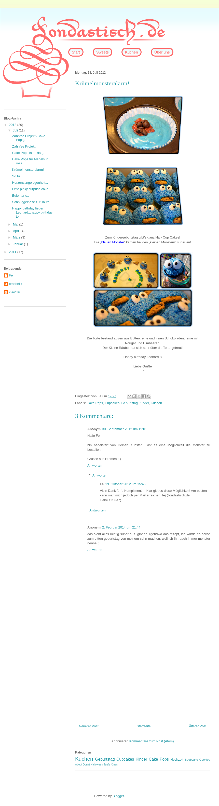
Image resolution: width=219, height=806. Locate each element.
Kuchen (131, 52)
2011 (13, 252)
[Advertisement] (142, 674)
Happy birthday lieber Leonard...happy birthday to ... (32, 212)
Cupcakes (112, 403)
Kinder (144, 403)
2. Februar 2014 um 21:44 (121, 527)
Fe (11, 275)
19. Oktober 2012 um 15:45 (125, 484)
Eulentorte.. (20, 195)
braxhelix (15, 284)
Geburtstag (129, 403)
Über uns (162, 52)
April (17, 231)
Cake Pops (95, 403)
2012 (13, 125)
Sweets (102, 52)
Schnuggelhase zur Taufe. (31, 202)
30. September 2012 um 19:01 (124, 429)
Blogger (118, 796)
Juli (16, 130)
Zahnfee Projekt (23, 146)
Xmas (114, 764)
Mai (16, 224)
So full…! (18, 176)
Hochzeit (176, 759)
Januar (18, 244)
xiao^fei (14, 292)
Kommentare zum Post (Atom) (151, 741)
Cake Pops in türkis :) (28, 153)
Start (76, 52)
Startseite (144, 726)
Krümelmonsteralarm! (28, 169)
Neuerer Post (89, 726)
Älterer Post (197, 726)
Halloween (97, 764)
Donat (86, 764)
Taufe (107, 764)
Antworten (94, 465)
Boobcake (191, 759)
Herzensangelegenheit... (30, 182)
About (78, 764)
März (17, 237)
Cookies (204, 759)
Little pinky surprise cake (30, 189)
